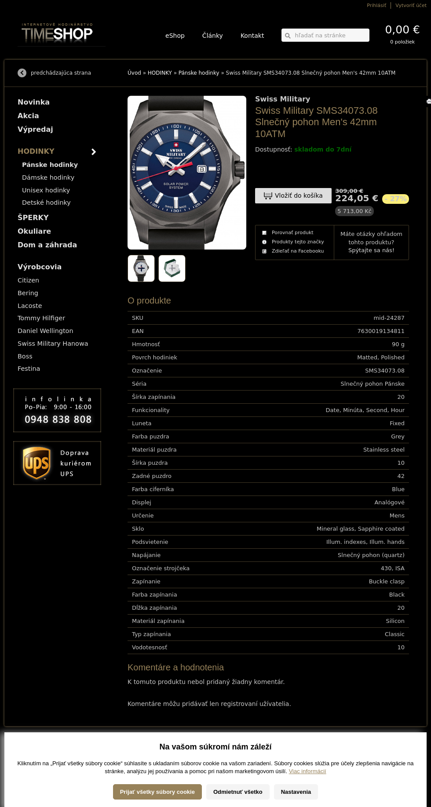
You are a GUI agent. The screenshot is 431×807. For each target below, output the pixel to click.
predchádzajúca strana (61, 73)
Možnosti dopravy (34, 749)
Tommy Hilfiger (41, 318)
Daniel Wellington (45, 330)
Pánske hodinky (199, 73)
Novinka (34, 102)
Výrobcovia (40, 267)
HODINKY (160, 73)
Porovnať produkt (293, 232)
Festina (29, 368)
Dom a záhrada (47, 245)
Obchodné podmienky (39, 762)
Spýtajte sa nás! (371, 250)
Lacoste (30, 305)
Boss (25, 356)
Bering (28, 293)
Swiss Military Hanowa (53, 343)
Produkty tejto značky (298, 242)
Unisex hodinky (46, 190)
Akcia (28, 116)
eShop (175, 35)
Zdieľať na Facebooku (298, 251)
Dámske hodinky (48, 177)
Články (212, 35)
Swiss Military (282, 99)
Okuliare (34, 231)
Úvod (134, 73)
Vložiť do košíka (299, 195)
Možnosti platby (32, 755)
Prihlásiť (376, 5)
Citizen (28, 280)
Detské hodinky (46, 202)
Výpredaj (35, 129)
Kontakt (252, 35)
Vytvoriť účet (411, 5)
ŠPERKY (33, 218)
